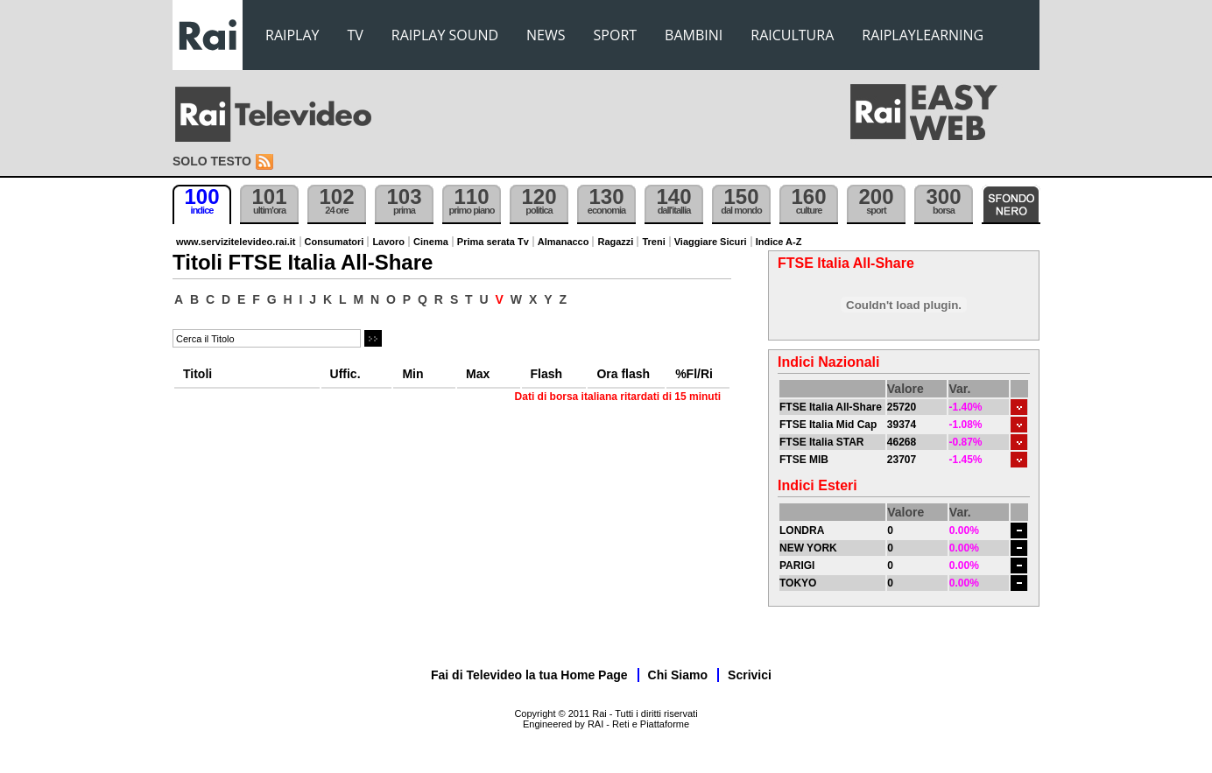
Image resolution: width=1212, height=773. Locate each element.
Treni (653, 241)
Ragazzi (615, 241)
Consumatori (334, 241)
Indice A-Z (779, 241)
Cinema (430, 241)
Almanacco (563, 241)
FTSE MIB (803, 459)
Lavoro (388, 241)
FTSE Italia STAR (821, 442)
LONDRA (801, 530)
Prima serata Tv (493, 241)
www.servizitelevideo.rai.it (236, 241)
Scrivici (750, 675)
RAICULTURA (792, 35)
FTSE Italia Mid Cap (828, 424)
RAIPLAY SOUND (444, 35)
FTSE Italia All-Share (830, 407)
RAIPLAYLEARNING (922, 35)
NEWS (545, 35)
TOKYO (797, 583)
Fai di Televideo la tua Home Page (529, 675)
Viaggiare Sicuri (710, 241)
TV (355, 35)
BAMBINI (693, 35)
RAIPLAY (292, 35)
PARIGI (796, 565)
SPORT (616, 35)
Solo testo (212, 161)
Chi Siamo (678, 675)
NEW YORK (808, 548)
